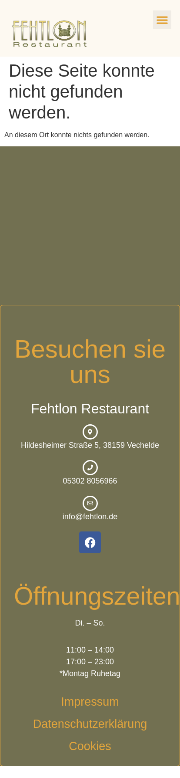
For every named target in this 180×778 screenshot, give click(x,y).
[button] (162, 19)
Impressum (90, 701)
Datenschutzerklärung (90, 724)
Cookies (90, 746)
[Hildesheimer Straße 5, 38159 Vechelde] (90, 225)
